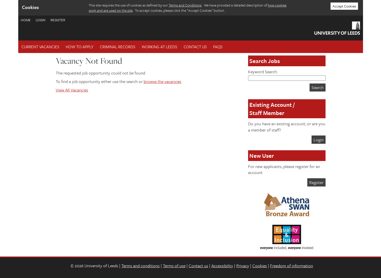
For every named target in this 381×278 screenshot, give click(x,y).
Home (26, 19)
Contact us (198, 265)
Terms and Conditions (185, 5)
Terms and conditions (140, 265)
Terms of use (174, 265)
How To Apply (79, 47)
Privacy (242, 265)
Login (40, 19)
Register (57, 19)
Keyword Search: (287, 74)
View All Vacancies (72, 90)
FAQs (217, 47)
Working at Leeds (159, 47)
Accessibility (222, 265)
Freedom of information (291, 265)
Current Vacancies (40, 47)
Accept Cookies (344, 6)
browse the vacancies (162, 81)
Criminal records (117, 47)
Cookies (259, 265)
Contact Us (195, 47)
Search (318, 87)
